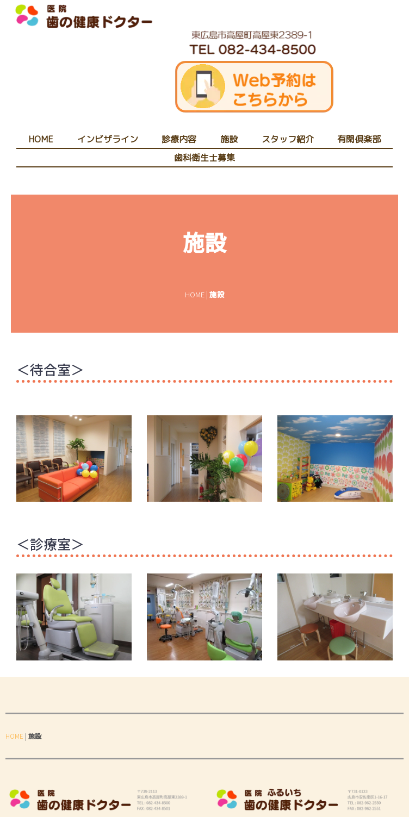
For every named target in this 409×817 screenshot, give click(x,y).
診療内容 (179, 139)
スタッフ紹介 (288, 139)
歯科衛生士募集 (204, 158)
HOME (40, 139)
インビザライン (107, 139)
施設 (229, 139)
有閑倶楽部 (359, 139)
